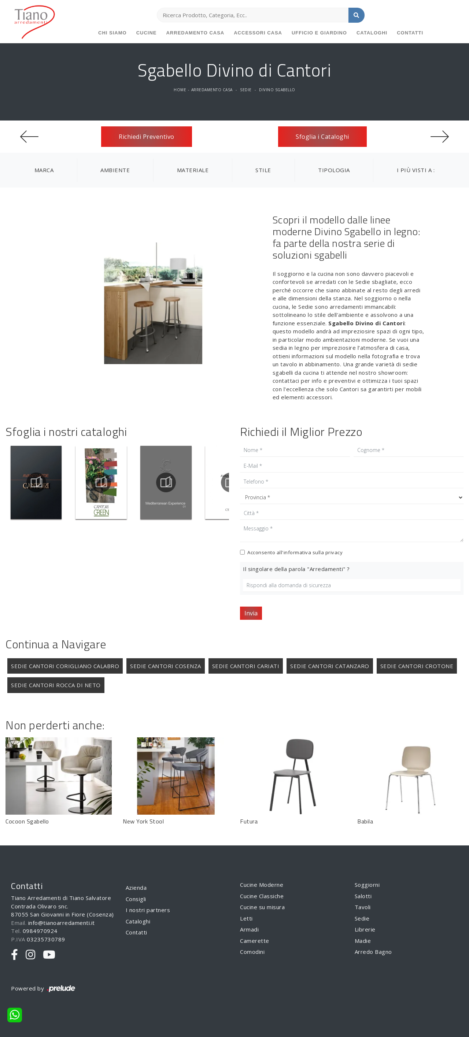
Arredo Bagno (373, 951)
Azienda (136, 887)
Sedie (246, 89)
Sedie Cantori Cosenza (165, 666)
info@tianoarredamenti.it (61, 922)
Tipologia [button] (334, 170)
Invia (251, 613)
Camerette (254, 940)
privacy (334, 552)
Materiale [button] (193, 170)
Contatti (410, 33)
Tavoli (363, 907)
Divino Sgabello (277, 89)
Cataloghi (372, 33)
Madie (363, 940)
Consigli (136, 899)
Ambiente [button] (115, 170)
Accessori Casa (258, 33)
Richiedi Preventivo (146, 137)
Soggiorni (367, 884)
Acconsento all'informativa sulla (295, 552)
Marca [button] (44, 170)
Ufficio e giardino (319, 33)
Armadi (249, 929)
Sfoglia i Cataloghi (322, 137)
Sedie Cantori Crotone (417, 666)
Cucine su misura (262, 907)
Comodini (252, 951)
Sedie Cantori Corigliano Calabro (65, 666)
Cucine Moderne (261, 884)
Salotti (363, 896)
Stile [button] (263, 170)
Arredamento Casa (195, 33)
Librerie (365, 929)
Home (180, 89)
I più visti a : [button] (416, 170)
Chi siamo (112, 33)
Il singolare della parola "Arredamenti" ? (296, 569)
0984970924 (40, 930)
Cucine (146, 33)
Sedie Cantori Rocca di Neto (56, 685)
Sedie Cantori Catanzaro (329, 666)
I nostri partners (148, 910)
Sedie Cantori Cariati (246, 666)
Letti (246, 918)
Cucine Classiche (262, 896)
